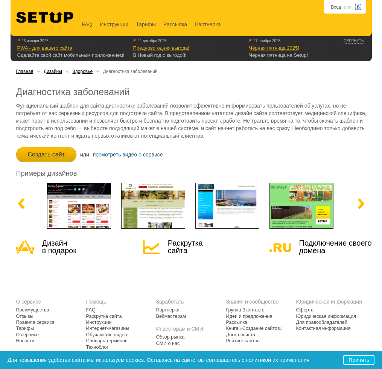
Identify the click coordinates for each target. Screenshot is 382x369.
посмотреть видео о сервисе (128, 155)
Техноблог (97, 347)
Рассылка (175, 24)
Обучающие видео (106, 334)
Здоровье (83, 71)
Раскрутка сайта (185, 246)
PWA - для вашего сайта (45, 48)
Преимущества (32, 310)
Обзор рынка (170, 337)
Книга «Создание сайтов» (254, 328)
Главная (24, 71)
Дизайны (53, 71)
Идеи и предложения (249, 316)
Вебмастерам (171, 316)
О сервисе (27, 334)
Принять (359, 360)
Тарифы (146, 24)
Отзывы (24, 316)
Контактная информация (323, 328)
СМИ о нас (168, 343)
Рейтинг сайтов (243, 340)
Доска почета (241, 334)
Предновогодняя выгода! (161, 48)
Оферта (305, 310)
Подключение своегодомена (335, 246)
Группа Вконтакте (245, 310)
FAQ (87, 24)
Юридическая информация (326, 316)
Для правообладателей (321, 322)
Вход (336, 7)
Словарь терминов (107, 340)
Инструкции (114, 24)
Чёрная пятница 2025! (274, 48)
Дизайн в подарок (59, 246)
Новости (25, 340)
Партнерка (208, 24)
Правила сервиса (35, 322)
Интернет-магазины (107, 328)
